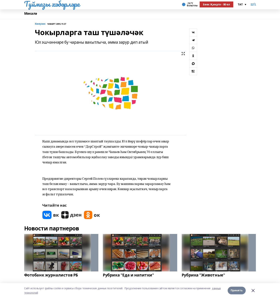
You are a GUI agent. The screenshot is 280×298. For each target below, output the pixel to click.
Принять (237, 290)
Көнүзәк (40, 23)
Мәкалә (30, 13)
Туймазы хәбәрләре (52, 4)
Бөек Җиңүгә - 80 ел (216, 4)
